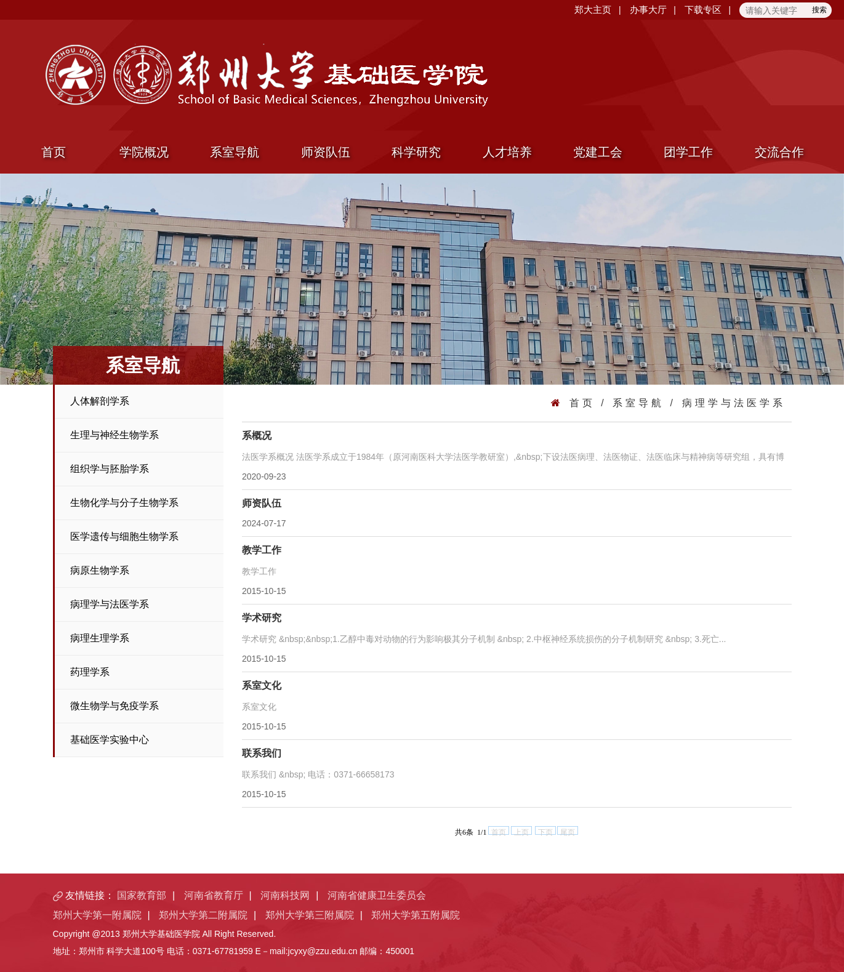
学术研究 (261, 618)
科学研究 (416, 152)
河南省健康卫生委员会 (377, 895)
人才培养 (507, 152)
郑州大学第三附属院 (309, 915)
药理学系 (90, 672)
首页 (53, 152)
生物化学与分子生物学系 (124, 502)
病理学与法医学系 (109, 604)
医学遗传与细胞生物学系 (124, 536)
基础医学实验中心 (109, 739)
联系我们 (261, 753)
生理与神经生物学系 (114, 435)
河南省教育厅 (213, 895)
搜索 (819, 10)
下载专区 (703, 9)
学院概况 (144, 152)
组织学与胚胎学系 (109, 469)
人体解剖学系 (99, 401)
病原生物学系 (99, 570)
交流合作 (779, 152)
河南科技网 (285, 895)
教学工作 (261, 550)
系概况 (256, 435)
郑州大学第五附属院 (415, 915)
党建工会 (597, 152)
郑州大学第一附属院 (97, 915)
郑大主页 (592, 9)
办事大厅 (648, 9)
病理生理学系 (99, 638)
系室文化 (261, 685)
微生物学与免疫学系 (114, 706)
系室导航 (234, 152)
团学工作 (688, 152)
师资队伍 (325, 152)
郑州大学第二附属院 (203, 915)
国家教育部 (141, 895)
